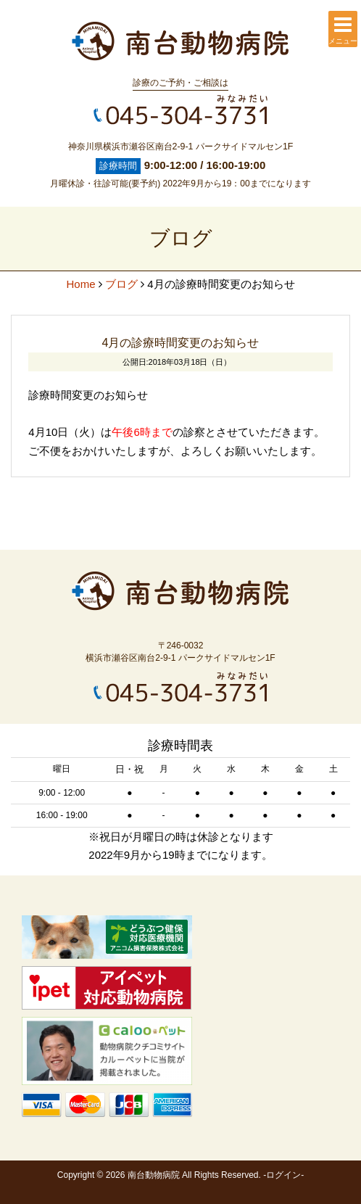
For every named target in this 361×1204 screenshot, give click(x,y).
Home (80, 284)
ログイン (283, 1175)
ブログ (121, 284)
